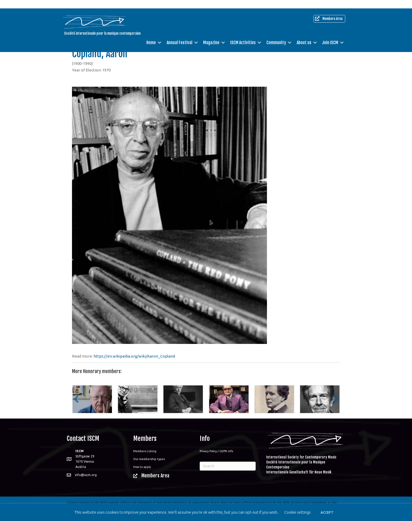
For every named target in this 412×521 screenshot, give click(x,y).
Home (151, 34)
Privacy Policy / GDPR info (216, 451)
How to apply (142, 466)
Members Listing (144, 451)
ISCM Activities (243, 34)
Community (276, 34)
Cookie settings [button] (297, 512)
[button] (76, 399)
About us (304, 34)
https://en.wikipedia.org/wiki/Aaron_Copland (134, 356)
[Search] (228, 466)
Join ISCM (330, 34)
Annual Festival (179, 34)
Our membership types (149, 459)
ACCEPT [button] (327, 512)
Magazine (211, 34)
